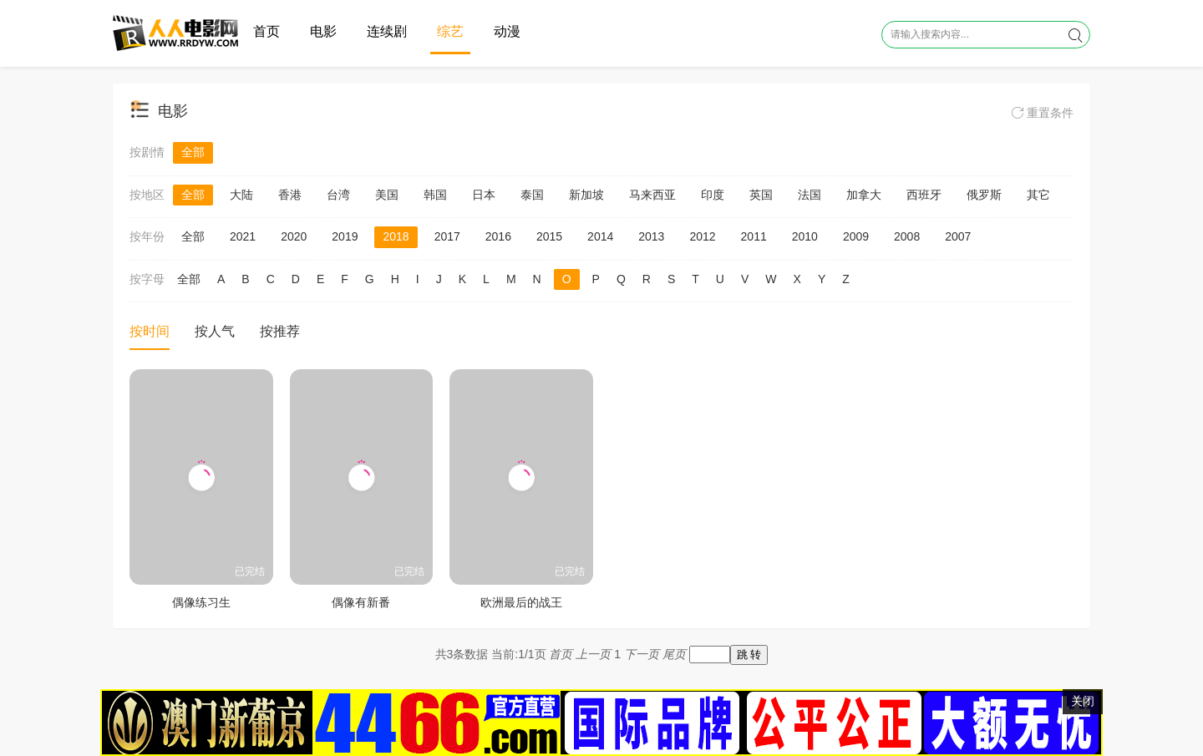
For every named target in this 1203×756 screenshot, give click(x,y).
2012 (702, 236)
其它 (1038, 194)
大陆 (241, 194)
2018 (396, 236)
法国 (809, 194)
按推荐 (280, 331)
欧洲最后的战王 (521, 602)
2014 (600, 236)
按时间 (149, 331)
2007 (958, 236)
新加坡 (586, 194)
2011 (754, 236)
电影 (323, 31)
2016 (498, 236)
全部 (193, 152)
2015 (549, 236)
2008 (907, 236)
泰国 (532, 194)
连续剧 (387, 31)
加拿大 (863, 194)
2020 (294, 236)
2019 (345, 236)
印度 (712, 194)
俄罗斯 (984, 194)
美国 (386, 194)
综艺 (450, 31)
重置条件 (1043, 112)
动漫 (507, 31)
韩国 (435, 194)
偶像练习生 (201, 602)
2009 (856, 236)
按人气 (215, 331)
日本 (483, 194)
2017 (447, 236)
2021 (243, 236)
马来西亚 (652, 194)
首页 (266, 31)
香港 (290, 194)
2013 (651, 236)
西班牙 (924, 194)
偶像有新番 (361, 602)
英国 (761, 194)
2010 (805, 236)
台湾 (338, 194)
